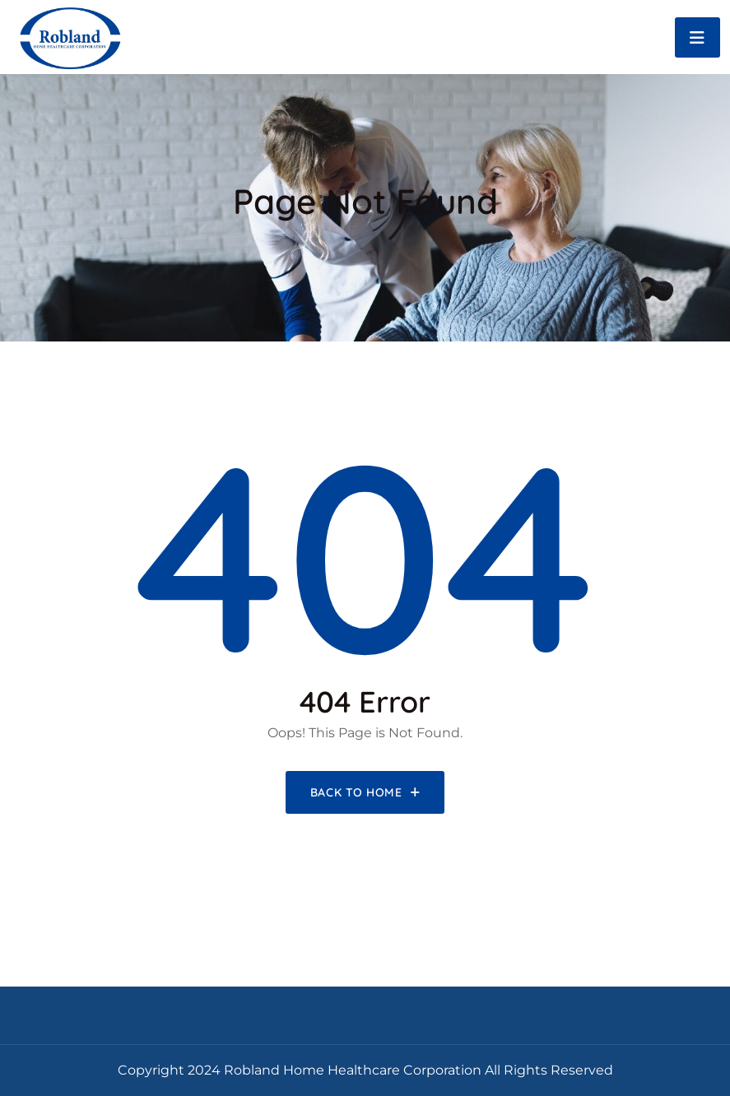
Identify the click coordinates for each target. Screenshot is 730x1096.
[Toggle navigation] (697, 37)
